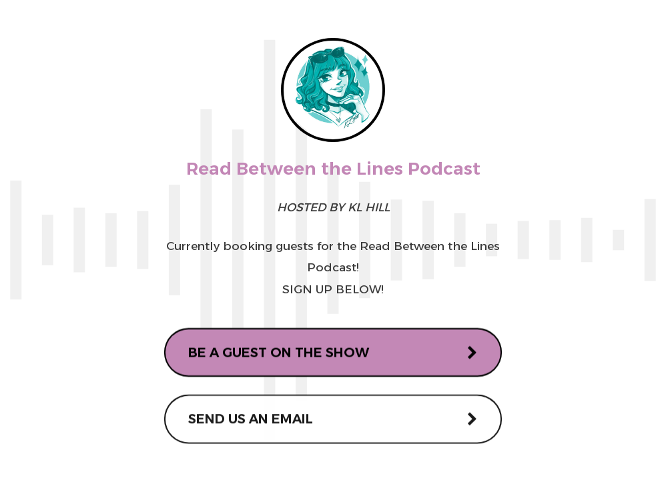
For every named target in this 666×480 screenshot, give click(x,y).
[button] (333, 353)
